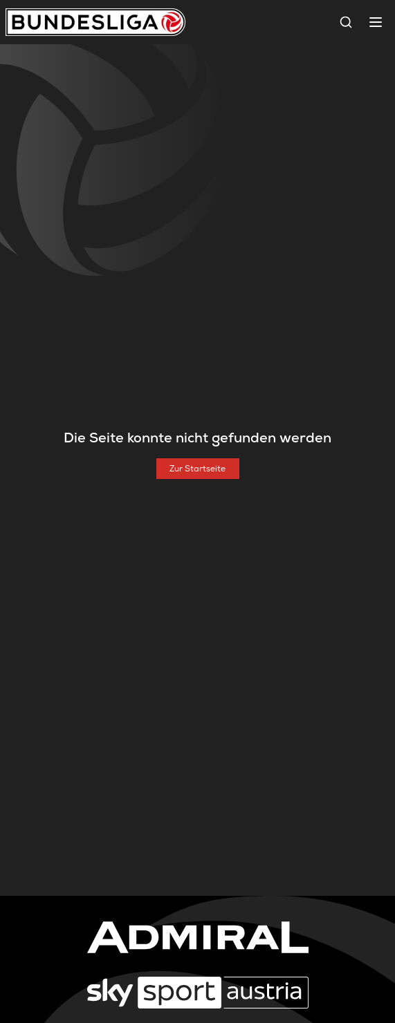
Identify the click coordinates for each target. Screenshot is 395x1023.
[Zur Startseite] (197, 468)
